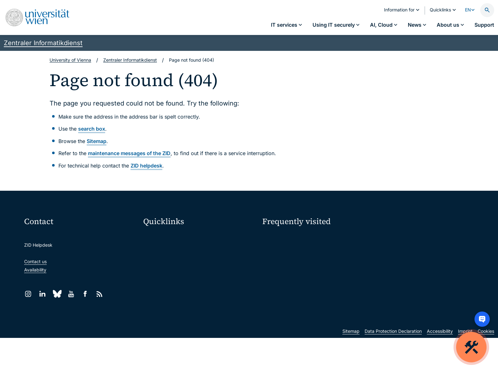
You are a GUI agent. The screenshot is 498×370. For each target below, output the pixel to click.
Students (271, 272)
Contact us (35, 261)
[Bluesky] (56, 294)
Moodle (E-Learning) (169, 236)
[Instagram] (28, 294)
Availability (35, 269)
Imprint (465, 363)
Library (155, 303)
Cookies (486, 363)
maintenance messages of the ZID (129, 153)
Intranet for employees (171, 290)
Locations (272, 261)
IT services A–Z (278, 238)
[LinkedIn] (42, 294)
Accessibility (440, 363)
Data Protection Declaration (393, 363)
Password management (286, 249)
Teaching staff (393, 272)
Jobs (383, 249)
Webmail (156, 250)
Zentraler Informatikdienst (43, 43)
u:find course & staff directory (178, 276)
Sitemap (96, 141)
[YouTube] (70, 294)
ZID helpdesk (146, 165)
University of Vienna (70, 60)
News (384, 261)
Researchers (275, 283)
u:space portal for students (175, 263)
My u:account (392, 238)
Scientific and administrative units (182, 316)
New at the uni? (288, 303)
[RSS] (99, 294)
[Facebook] (85, 294)
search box (91, 129)
